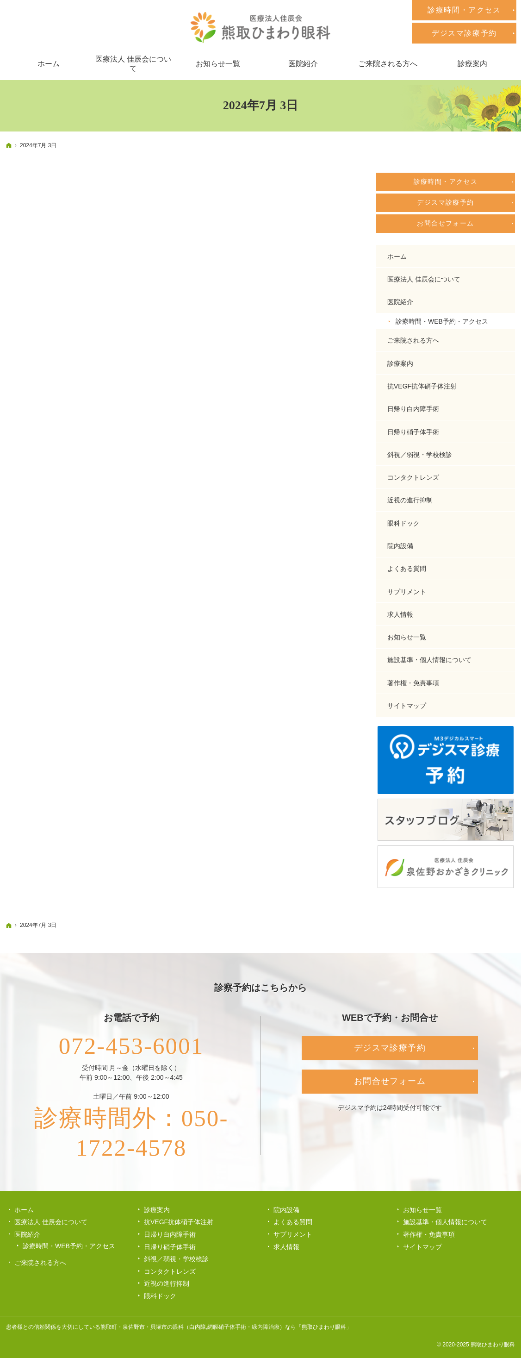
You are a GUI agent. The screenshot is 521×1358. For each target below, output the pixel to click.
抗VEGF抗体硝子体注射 (422, 386)
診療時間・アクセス (446, 181)
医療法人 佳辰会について (423, 279)
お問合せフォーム (445, 223)
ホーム (397, 256)
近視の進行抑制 (410, 500)
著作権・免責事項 (413, 683)
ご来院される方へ (413, 340)
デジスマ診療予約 (445, 202)
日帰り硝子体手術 (413, 432)
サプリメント (406, 591)
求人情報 (400, 614)
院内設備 (400, 546)
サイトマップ (406, 705)
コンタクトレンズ (413, 477)
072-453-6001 (131, 1046)
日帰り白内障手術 (413, 409)
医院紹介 (400, 302)
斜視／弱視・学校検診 (419, 454)
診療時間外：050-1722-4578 (131, 1133)
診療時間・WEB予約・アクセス (442, 321)
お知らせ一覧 (406, 637)
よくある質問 (406, 568)
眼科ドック (403, 523)
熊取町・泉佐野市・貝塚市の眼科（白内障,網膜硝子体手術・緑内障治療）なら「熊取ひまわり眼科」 (226, 1327)
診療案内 (400, 363)
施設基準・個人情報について (429, 659)
